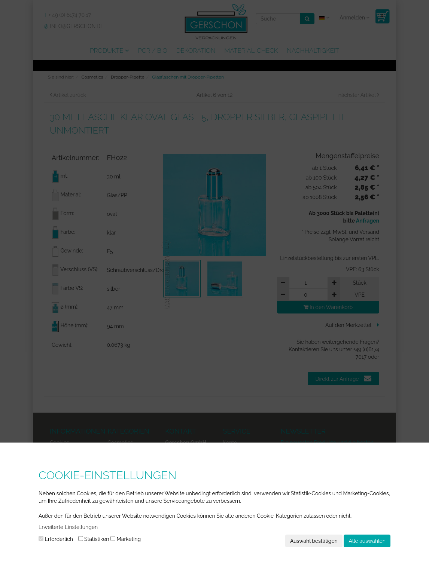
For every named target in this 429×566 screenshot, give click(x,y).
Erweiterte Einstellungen (68, 527)
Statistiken (93, 539)
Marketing (125, 539)
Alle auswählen (367, 541)
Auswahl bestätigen (314, 541)
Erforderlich (56, 539)
